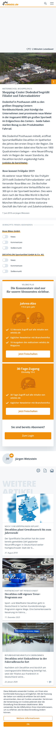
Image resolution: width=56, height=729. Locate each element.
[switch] (5, 236)
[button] (28, 724)
